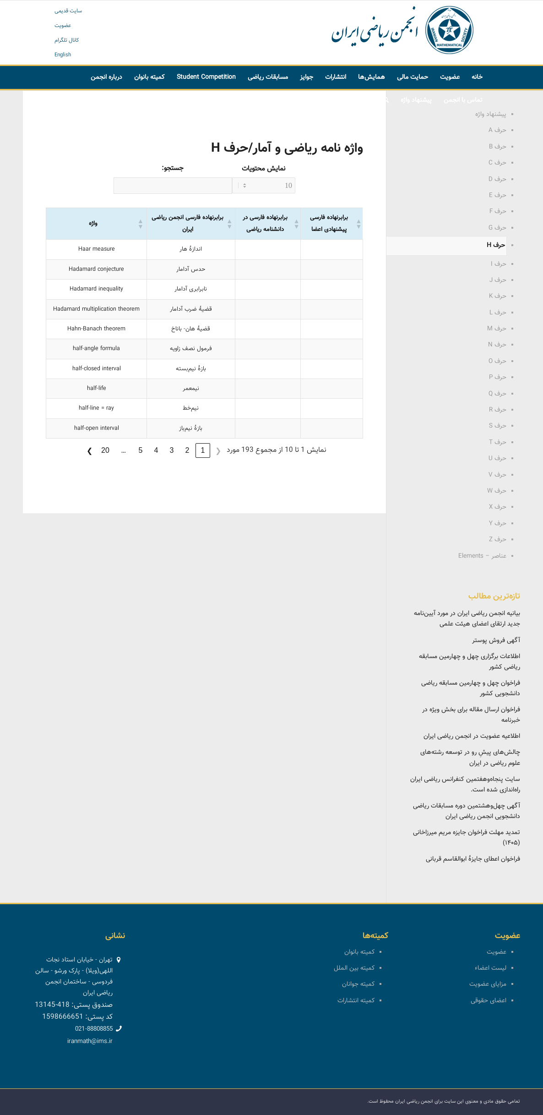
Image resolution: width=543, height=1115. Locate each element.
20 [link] (105, 450)
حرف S (497, 426)
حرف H (496, 246)
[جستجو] (386, 100)
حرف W (496, 491)
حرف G (497, 228)
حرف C (497, 163)
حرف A (497, 131)
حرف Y (497, 524)
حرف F (497, 212)
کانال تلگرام (66, 40)
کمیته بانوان (359, 952)
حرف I (498, 264)
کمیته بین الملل (354, 968)
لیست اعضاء (490, 968)
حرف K (497, 296)
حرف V (497, 475)
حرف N (497, 345)
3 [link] (171, 450)
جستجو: (173, 168)
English (62, 55)
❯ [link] (89, 451)
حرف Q (497, 394)
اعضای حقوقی (488, 1001)
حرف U (497, 459)
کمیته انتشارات (356, 1001)
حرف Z (497, 540)
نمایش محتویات (263, 169)
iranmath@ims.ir (90, 1042)
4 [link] (156, 450)
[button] (140, 223)
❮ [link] (218, 451)
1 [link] (203, 450)
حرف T (497, 443)
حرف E (497, 196)
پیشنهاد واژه (490, 115)
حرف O (497, 362)
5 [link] (140, 450)
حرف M (496, 329)
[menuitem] (477, 77)
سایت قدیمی (68, 11)
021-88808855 (94, 1029)
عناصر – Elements (482, 556)
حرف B (497, 147)
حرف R (497, 410)
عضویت (62, 26)
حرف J (497, 280)
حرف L (497, 313)
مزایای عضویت (487, 984)
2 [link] (187, 450)
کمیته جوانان (358, 984)
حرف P (497, 378)
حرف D (497, 180)
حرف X (497, 507)
